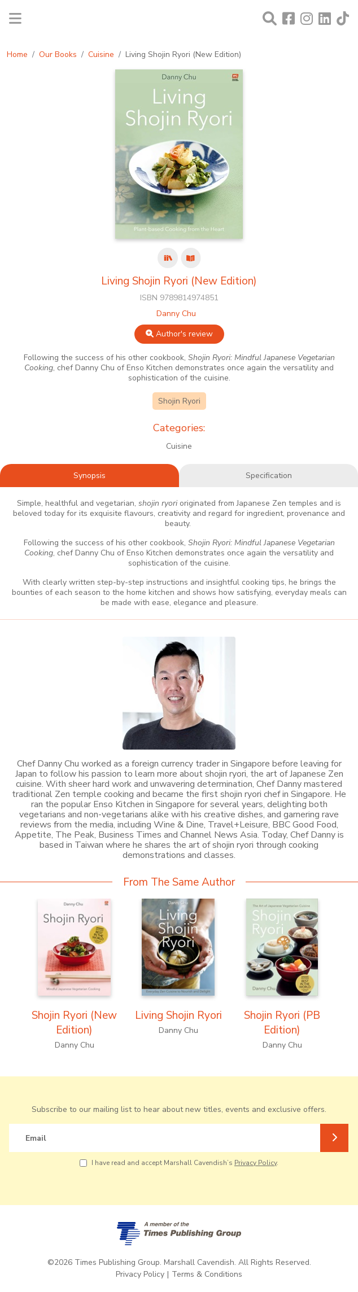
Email (35, 1138)
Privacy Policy (255, 1162)
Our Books (58, 54)
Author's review (179, 334)
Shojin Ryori (179, 401)
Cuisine (101, 54)
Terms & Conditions (207, 1274)
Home (17, 54)
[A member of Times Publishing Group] (179, 1233)
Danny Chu (176, 313)
